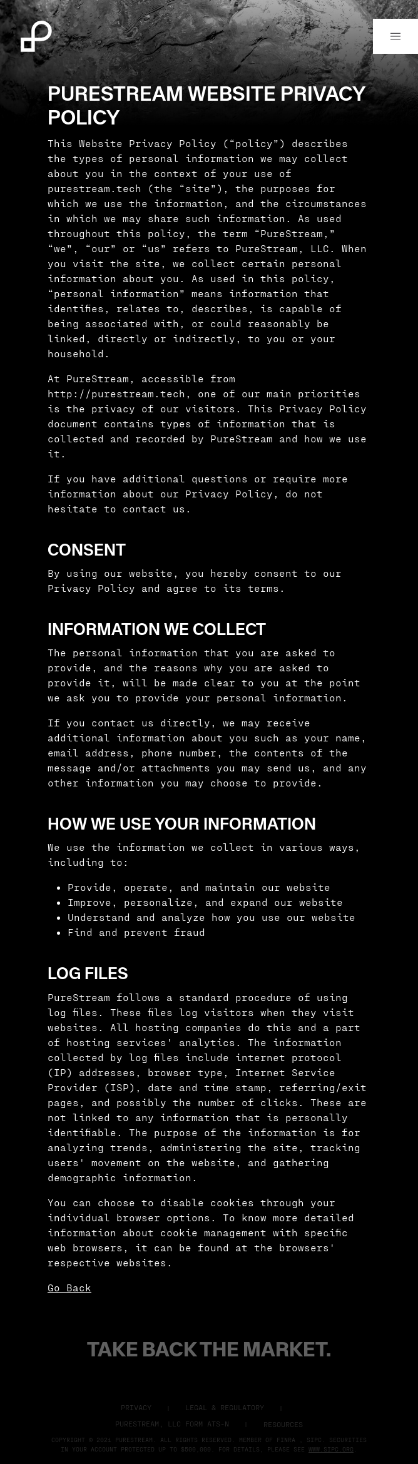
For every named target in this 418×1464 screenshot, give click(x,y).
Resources (283, 1424)
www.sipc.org (331, 1449)
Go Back (69, 1287)
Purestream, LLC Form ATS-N (172, 1423)
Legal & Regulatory (224, 1407)
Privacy (136, 1407)
